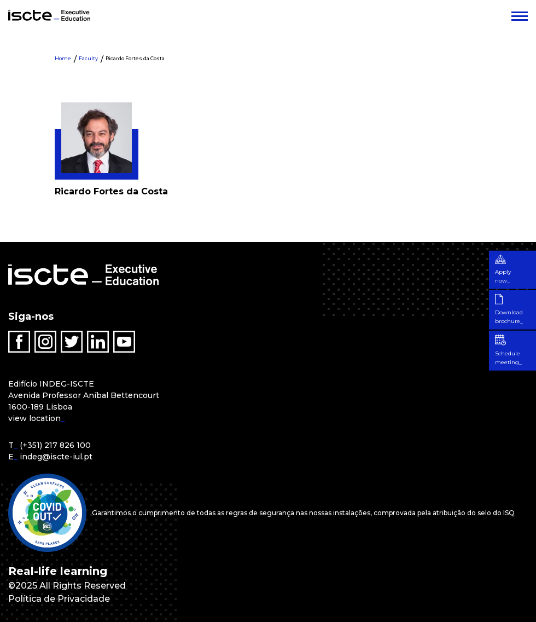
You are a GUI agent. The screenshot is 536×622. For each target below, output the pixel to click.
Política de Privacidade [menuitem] (59, 599)
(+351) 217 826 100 (55, 445)
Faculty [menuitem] (88, 58)
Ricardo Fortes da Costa (135, 58)
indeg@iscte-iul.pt (56, 457)
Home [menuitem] (63, 58)
